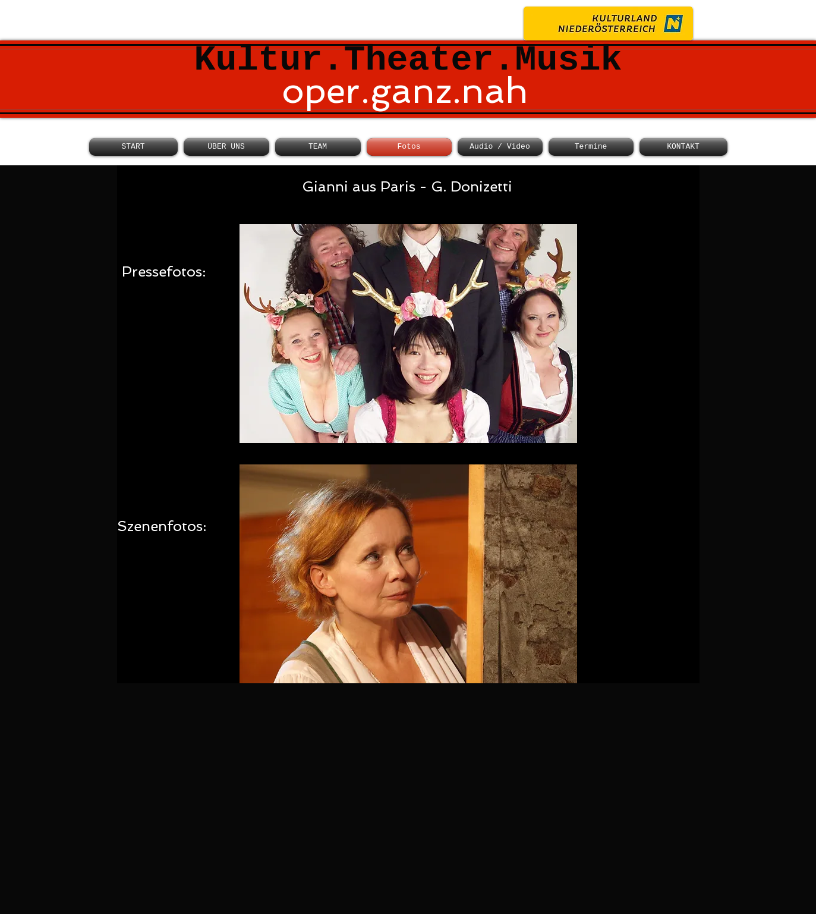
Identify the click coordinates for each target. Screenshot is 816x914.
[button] (408, 333)
